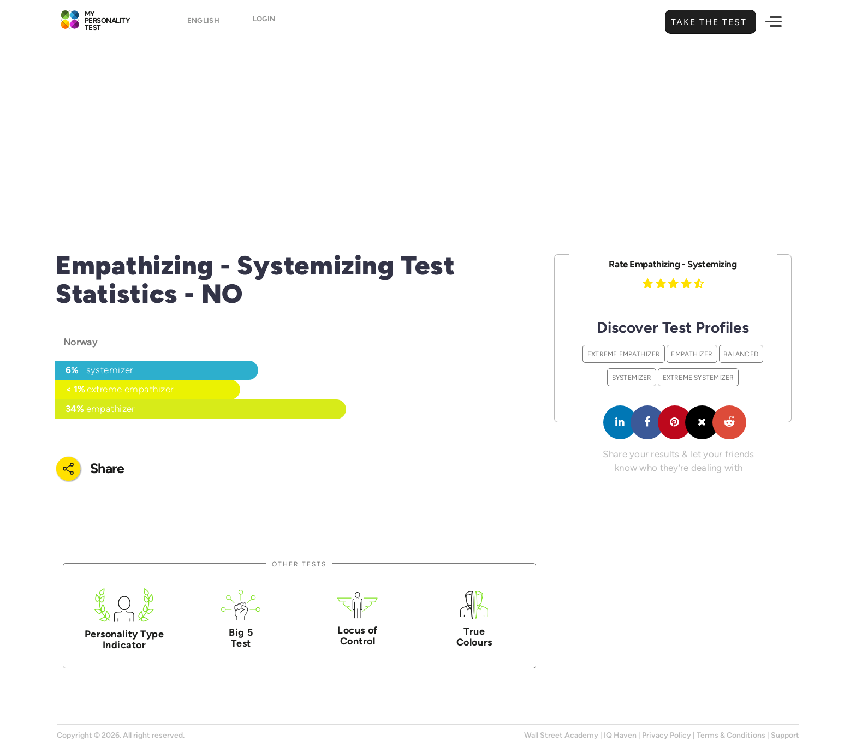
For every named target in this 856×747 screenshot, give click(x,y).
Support (785, 735)
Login (271, 23)
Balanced (740, 354)
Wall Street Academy (561, 735)
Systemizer (632, 377)
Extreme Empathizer (624, 354)
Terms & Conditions (731, 735)
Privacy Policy (666, 735)
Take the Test (707, 22)
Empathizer (691, 354)
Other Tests (299, 564)
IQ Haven (620, 735)
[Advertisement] (428, 128)
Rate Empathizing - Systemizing (672, 264)
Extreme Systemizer (698, 377)
